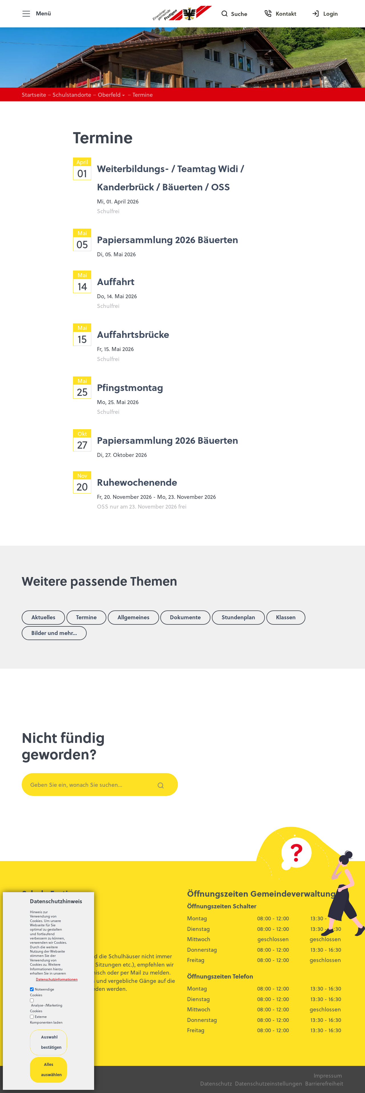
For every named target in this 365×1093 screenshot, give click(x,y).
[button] (26, 13)
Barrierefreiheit (324, 1083)
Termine (86, 617)
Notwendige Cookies (42, 992)
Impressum (328, 1075)
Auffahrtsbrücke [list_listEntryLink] (133, 334)
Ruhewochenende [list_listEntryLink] (137, 482)
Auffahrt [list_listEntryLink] (115, 281)
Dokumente (185, 617)
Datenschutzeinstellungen (268, 1083)
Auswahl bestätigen (51, 1042)
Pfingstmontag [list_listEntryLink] (130, 387)
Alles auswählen (51, 1069)
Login (330, 13)
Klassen (286, 617)
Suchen (157, 793)
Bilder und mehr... (54, 633)
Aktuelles (43, 617)
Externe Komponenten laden (46, 1019)
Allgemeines (133, 617)
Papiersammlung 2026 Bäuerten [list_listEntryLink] (167, 239)
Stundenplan (238, 617)
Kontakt (286, 13)
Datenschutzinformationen (51, 979)
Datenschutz (216, 1083)
